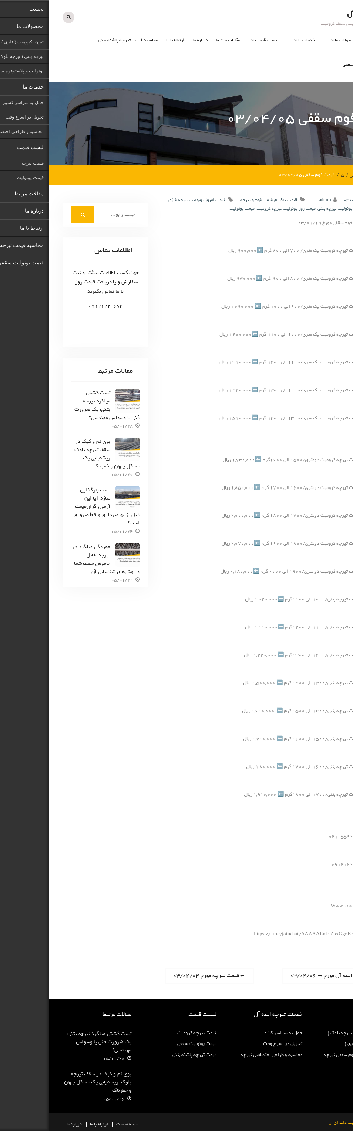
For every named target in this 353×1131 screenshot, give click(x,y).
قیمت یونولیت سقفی (313, 63)
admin (276, 197)
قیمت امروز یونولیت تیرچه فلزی (147, 197)
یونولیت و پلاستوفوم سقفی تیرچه (307, 1052)
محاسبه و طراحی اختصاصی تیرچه (222, 1052)
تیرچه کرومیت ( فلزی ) (317, 1041)
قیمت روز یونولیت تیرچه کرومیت (237, 206)
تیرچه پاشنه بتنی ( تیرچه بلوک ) (309, 1030)
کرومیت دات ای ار (296, 1120)
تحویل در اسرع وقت (233, 1041)
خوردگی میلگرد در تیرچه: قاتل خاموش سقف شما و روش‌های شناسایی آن (57, 556)
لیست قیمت (218, 39)
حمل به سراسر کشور (233, 1030)
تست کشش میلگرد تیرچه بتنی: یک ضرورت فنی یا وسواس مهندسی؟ (58, 402)
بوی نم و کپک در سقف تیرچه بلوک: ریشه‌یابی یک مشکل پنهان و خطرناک (57, 450)
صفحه (85, 1122)
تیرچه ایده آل (317, 12)
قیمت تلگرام (236, 197)
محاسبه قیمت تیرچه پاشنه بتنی (79, 39)
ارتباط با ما (126, 39)
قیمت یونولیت (193, 206)
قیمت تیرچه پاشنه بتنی (145, 1052)
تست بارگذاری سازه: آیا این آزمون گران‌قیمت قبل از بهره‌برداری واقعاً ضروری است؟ (58, 503)
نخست (327, 39)
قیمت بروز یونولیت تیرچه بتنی (296, 206)
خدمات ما (257, 39)
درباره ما (151, 39)
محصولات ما (297, 39)
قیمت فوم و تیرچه (207, 197)
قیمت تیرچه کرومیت (148, 1030)
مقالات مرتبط (179, 39)
